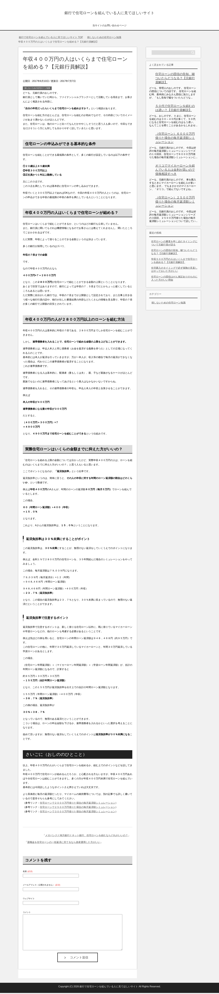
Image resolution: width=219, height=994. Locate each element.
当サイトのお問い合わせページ (109, 26)
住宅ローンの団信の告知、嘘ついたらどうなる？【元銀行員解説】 (175, 79)
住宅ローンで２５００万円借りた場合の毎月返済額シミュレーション (77, 808)
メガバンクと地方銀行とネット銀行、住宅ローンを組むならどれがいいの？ (86, 836)
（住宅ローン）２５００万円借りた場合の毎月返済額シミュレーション (175, 202)
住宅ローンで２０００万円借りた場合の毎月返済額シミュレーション (77, 804)
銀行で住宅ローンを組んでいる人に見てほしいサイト (109, 13)
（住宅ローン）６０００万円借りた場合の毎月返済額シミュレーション (175, 139)
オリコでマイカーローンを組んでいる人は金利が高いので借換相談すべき (175, 171)
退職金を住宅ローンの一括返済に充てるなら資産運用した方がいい (63, 843)
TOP (51, 38)
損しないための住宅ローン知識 (37, 89)
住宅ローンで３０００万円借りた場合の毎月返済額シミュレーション (77, 812)
